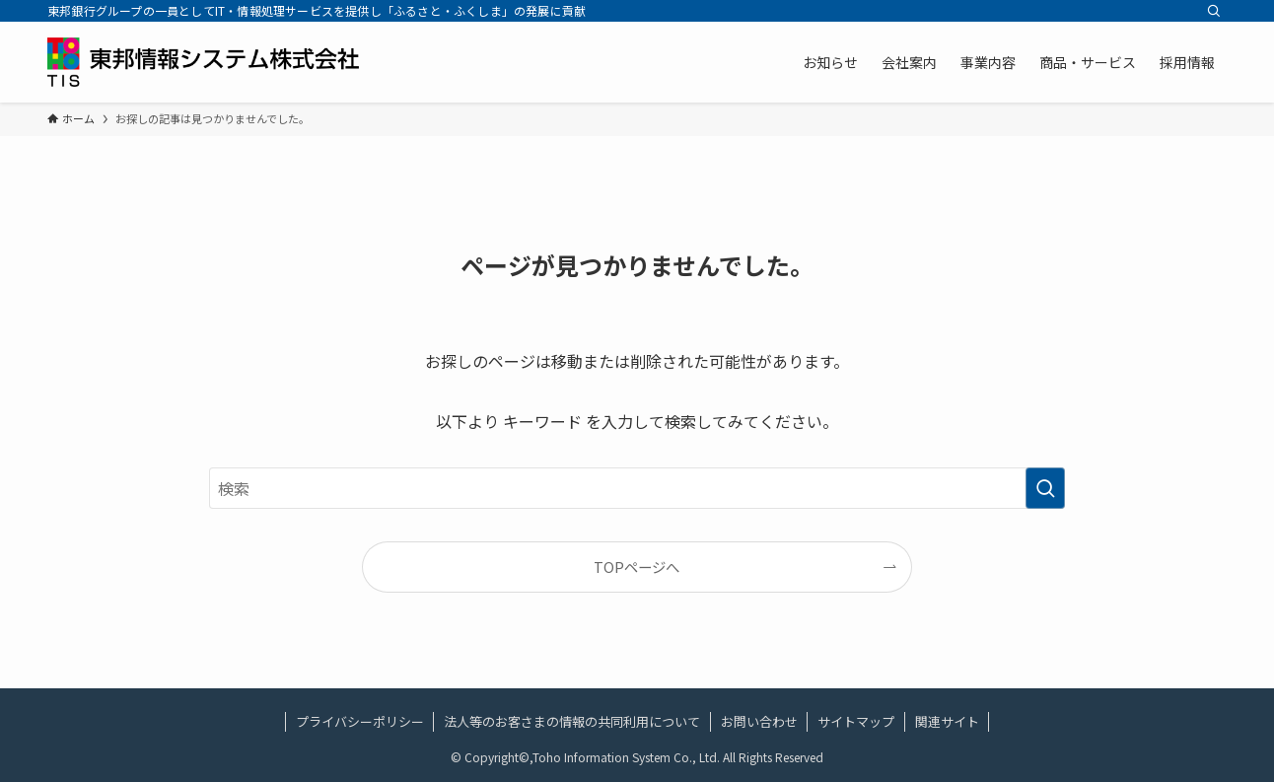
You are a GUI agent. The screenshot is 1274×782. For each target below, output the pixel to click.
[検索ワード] (637, 488)
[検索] (1214, 11)
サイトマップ (855, 721)
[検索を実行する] (1045, 488)
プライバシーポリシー (360, 721)
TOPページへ (636, 566)
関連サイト (947, 721)
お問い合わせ (759, 721)
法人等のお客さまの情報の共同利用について (572, 721)
